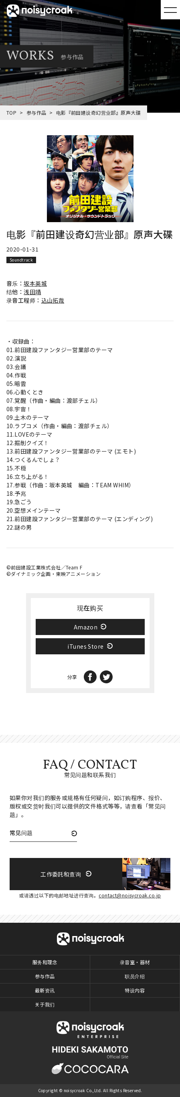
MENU (170, 9)
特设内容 (135, 990)
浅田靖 (32, 292)
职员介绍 (135, 976)
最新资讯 (45, 990)
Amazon (86, 627)
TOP (11, 112)
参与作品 (36, 112)
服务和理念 (44, 962)
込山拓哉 (53, 300)
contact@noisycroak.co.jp (130, 895)
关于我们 (45, 1004)
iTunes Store (85, 646)
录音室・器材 (135, 962)
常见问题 (21, 833)
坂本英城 (35, 283)
